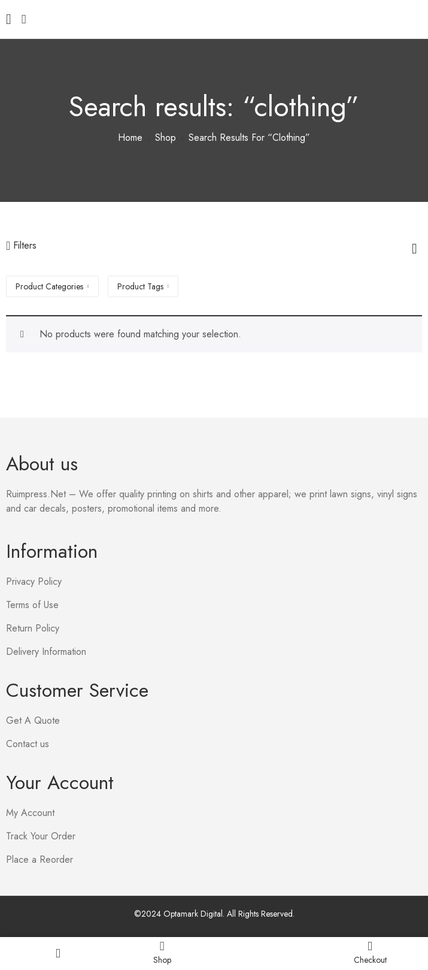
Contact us (27, 744)
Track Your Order (40, 836)
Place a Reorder (39, 859)
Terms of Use (32, 605)
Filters (21, 245)
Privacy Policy (34, 581)
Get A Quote (33, 720)
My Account (30, 813)
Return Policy (32, 628)
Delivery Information (46, 651)
